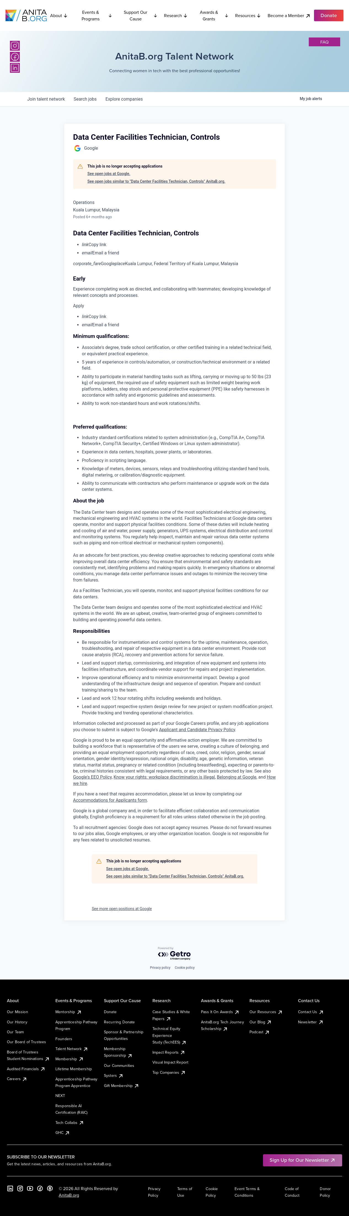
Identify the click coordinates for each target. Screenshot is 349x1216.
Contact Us (311, 1012)
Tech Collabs (69, 1122)
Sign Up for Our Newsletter (302, 1159)
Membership (69, 1059)
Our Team (15, 1032)
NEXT (60, 1095)
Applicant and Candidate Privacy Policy (197, 729)
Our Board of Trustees (26, 1042)
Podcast (259, 1032)
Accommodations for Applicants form (110, 800)
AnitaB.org (69, 1195)
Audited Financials (26, 1069)
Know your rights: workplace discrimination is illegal (164, 777)
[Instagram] (15, 46)
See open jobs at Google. (108, 173)
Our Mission (17, 1012)
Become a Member (289, 15)
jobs (85, 99)
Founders (63, 1039)
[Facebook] (15, 57)
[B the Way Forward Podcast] (50, 1188)
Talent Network (71, 1048)
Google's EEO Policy (92, 777)
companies (124, 99)
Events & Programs (97, 15)
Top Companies (169, 1072)
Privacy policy (160, 968)
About (59, 15)
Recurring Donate (119, 1022)
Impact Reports (168, 1052)
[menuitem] (179, 245)
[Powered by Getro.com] (174, 954)
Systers (114, 1075)
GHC (62, 1132)
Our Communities (119, 1065)
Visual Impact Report (170, 1062)
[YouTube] (30, 1188)
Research (176, 15)
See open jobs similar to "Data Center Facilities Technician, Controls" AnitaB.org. (156, 181)
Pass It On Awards (220, 1012)
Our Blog (260, 1022)
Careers (17, 1079)
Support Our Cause (140, 15)
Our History (17, 1022)
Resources (248, 15)
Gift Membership (121, 1085)
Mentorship (68, 1012)
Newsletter (311, 1022)
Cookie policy (185, 968)
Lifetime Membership (73, 1069)
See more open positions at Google (122, 908)
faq (324, 42)
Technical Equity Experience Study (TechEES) (169, 1035)
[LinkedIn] (15, 68)
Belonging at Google (236, 777)
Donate (110, 1012)
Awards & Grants (214, 15)
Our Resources (266, 1012)
